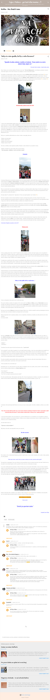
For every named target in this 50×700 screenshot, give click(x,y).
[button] (48, 9)
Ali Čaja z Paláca (13, 529)
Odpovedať (9, 538)
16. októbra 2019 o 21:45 (20, 588)
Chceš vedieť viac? (44, 658)
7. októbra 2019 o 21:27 (14, 541)
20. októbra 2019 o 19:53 (21, 592)
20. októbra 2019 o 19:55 (21, 609)
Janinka (7, 524)
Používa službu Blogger (25, 694)
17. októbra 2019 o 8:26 (16, 602)
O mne (5, 519)
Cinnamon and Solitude (10, 588)
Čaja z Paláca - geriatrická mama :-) (25, 2)
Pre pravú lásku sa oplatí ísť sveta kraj (13, 662)
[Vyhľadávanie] (48, 3)
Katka (7, 568)
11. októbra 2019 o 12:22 (24, 554)
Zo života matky (11, 519)
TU (44, 74)
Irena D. (8, 541)
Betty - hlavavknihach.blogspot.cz (12, 554)
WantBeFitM (8, 607)
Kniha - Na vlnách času (10, 9)
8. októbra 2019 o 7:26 (21, 529)
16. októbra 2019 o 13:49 (21, 574)
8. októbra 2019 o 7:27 (21, 544)
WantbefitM (8, 602)
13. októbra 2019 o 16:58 (13, 568)
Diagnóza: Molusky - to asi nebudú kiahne (15, 678)
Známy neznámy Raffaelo (9, 647)
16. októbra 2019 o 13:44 (21, 558)
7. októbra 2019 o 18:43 (14, 524)
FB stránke (29, 492)
